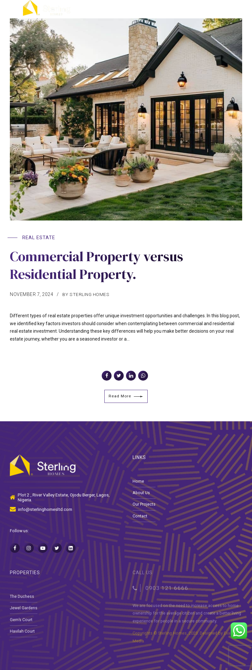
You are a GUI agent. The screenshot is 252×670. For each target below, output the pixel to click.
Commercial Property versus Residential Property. (103, 265)
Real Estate (38, 238)
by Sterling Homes (86, 294)
